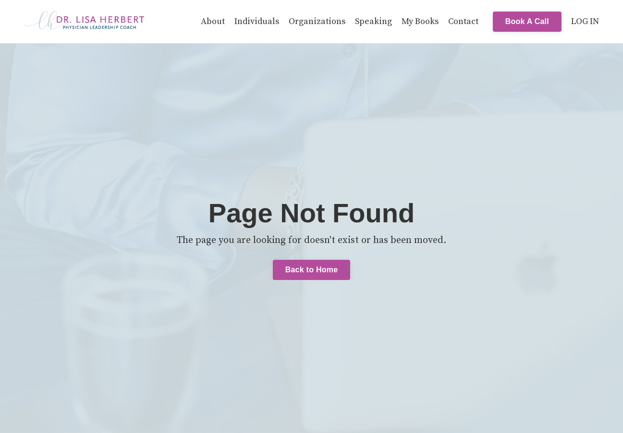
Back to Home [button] (311, 270)
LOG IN (585, 21)
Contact (463, 21)
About (213, 21)
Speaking (373, 21)
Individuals (256, 21)
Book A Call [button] (527, 21)
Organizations (317, 21)
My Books (420, 21)
